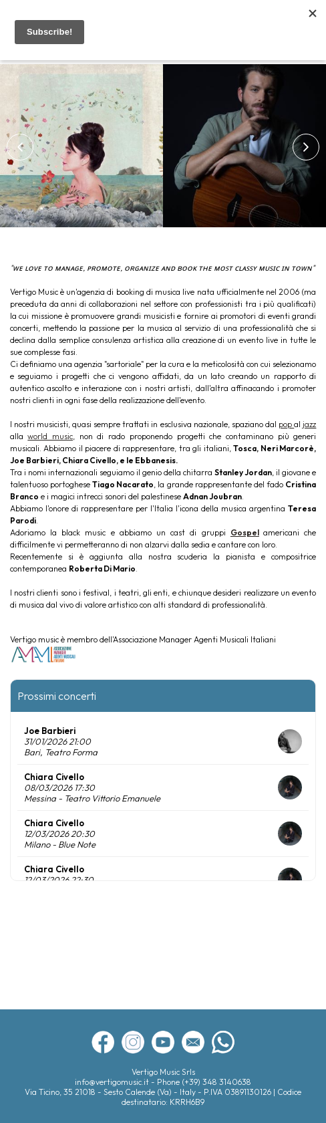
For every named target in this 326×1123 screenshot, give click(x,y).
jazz (309, 424)
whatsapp (223, 1042)
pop (286, 424)
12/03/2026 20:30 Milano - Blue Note (60, 839)
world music (50, 436)
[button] (20, 147)
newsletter (193, 1042)
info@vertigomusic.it (113, 1082)
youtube (163, 1042)
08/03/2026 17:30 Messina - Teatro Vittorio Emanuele (92, 792)
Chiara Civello (54, 776)
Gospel (244, 532)
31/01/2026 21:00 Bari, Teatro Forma (61, 746)
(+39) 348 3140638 (216, 1082)
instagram (133, 1042)
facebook (103, 1042)
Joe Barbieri (49, 730)
